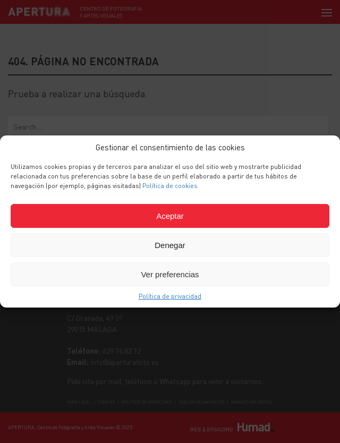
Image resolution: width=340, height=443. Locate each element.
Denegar (170, 245)
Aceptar (170, 215)
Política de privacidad (170, 296)
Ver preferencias (170, 274)
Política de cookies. (170, 186)
